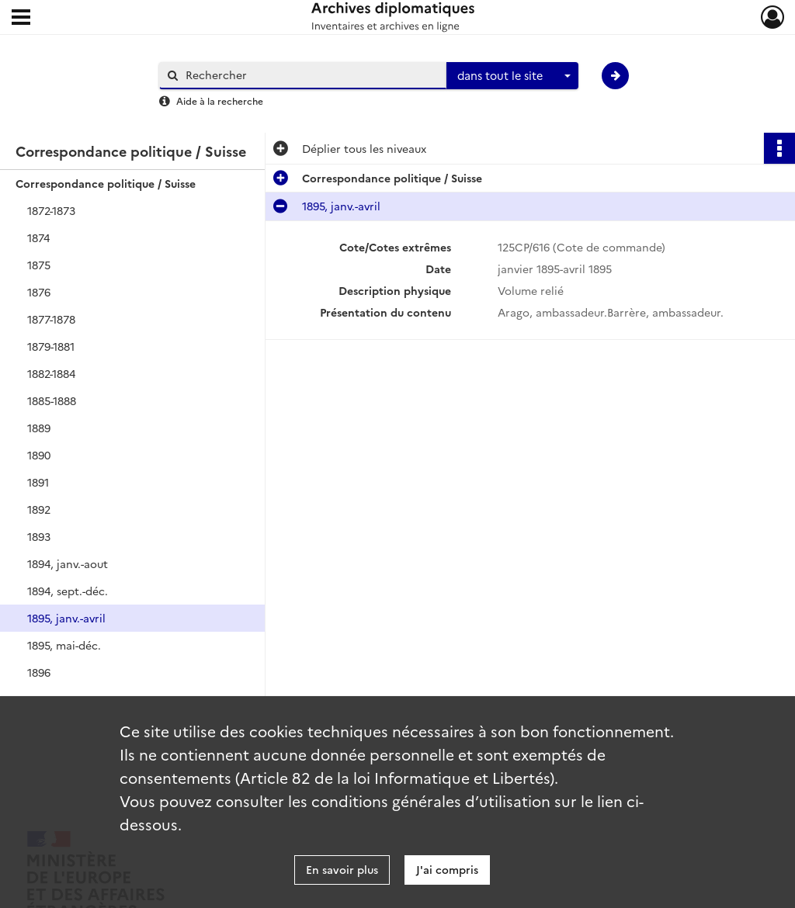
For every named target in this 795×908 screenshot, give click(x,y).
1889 (38, 427)
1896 (38, 672)
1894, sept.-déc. (67, 590)
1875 (38, 264)
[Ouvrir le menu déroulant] (21, 18)
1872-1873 (51, 210)
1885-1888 (51, 400)
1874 (38, 237)
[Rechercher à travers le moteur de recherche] (311, 75)
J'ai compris (447, 869)
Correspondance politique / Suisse (106, 183)
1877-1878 (51, 319)
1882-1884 (51, 373)
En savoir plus (342, 869)
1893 (38, 536)
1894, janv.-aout (67, 563)
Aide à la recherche (219, 100)
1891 (38, 482)
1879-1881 (51, 346)
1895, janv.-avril (66, 618)
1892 (38, 509)
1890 (38, 455)
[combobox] (512, 76)
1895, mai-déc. (64, 645)
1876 (38, 292)
